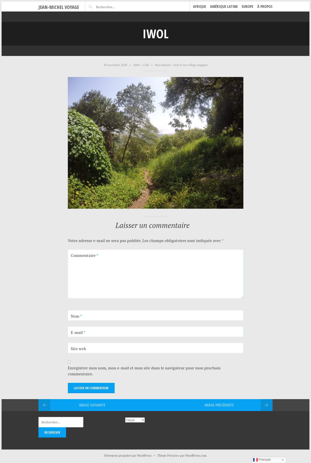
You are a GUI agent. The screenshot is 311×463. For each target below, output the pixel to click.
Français (262, 459)
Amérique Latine (224, 6)
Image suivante (92, 405)
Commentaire (84, 255)
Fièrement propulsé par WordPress (128, 455)
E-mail (78, 332)
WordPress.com (195, 455)
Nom (76, 316)
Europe (247, 6)
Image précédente (219, 405)
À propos (265, 6)
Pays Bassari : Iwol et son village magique (181, 65)
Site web (78, 348)
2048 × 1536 (141, 65)
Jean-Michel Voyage (58, 7)
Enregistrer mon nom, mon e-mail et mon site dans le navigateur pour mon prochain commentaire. (144, 371)
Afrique (199, 6)
